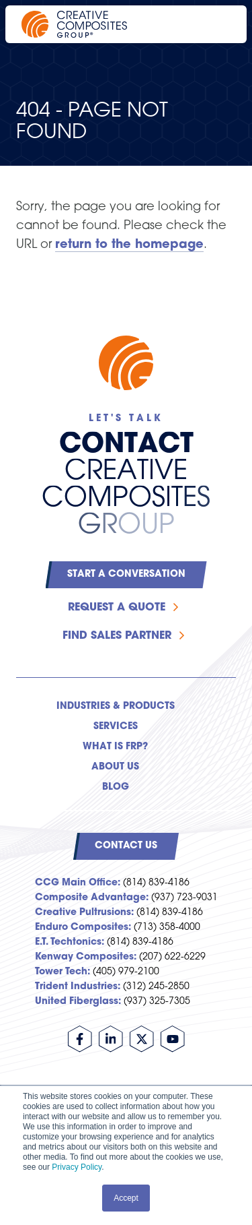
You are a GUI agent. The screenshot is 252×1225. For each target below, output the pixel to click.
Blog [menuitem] (115, 787)
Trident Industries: (77, 987)
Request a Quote (116, 607)
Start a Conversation (126, 574)
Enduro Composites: (83, 927)
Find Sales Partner (116, 636)
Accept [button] (126, 1198)
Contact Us (126, 846)
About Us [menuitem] (115, 767)
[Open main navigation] (218, 24)
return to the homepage (129, 245)
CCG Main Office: (77, 883)
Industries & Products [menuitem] (115, 706)
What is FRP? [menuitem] (115, 747)
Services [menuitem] (115, 727)
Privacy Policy (76, 1167)
